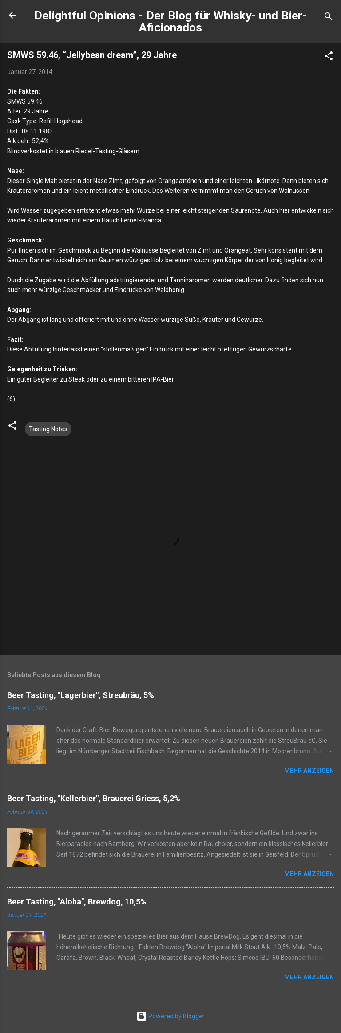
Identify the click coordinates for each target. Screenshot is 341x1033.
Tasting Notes (48, 429)
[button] (328, 57)
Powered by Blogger (170, 1016)
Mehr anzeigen (309, 770)
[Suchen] (328, 17)
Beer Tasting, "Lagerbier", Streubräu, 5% (80, 695)
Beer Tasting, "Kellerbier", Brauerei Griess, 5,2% (93, 798)
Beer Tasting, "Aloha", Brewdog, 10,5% (77, 901)
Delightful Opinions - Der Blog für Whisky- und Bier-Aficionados (170, 21)
